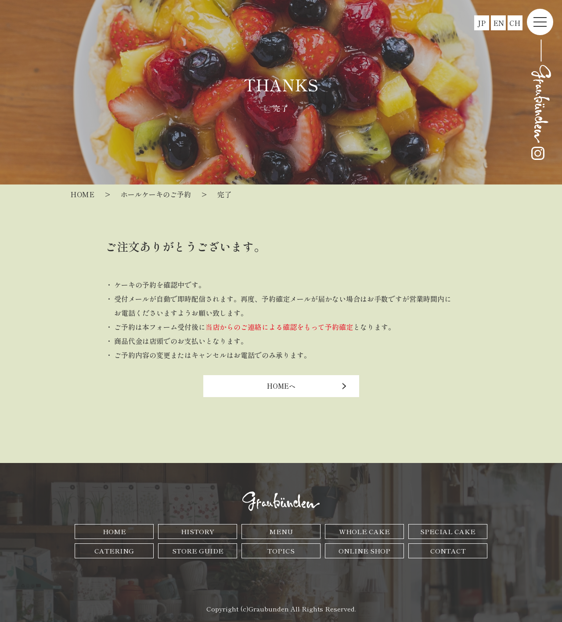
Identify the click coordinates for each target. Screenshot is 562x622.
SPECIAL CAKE (448, 531)
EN (498, 23)
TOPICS (281, 550)
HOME (114, 531)
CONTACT (448, 550)
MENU (281, 531)
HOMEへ (281, 386)
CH (515, 23)
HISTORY (197, 531)
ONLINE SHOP (364, 550)
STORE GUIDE (197, 550)
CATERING (114, 550)
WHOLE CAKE (364, 531)
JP (482, 23)
